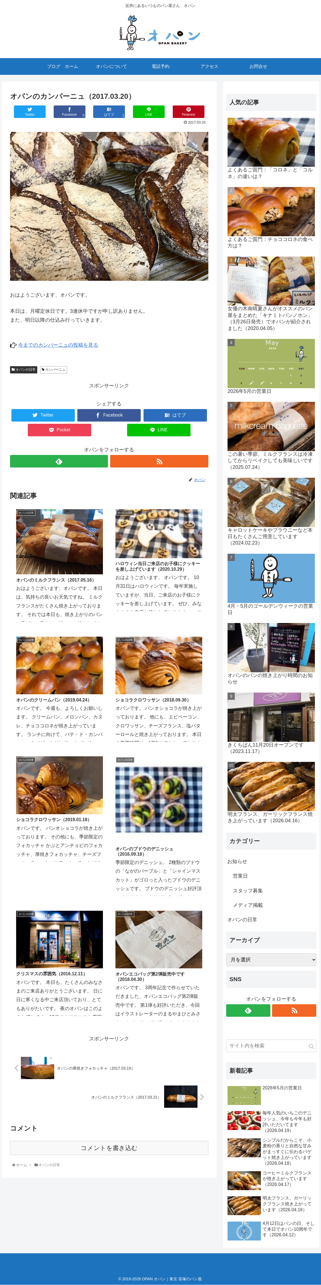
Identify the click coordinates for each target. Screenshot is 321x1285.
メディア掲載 (248, 905)
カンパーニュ (53, 369)
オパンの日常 (24, 369)
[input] (271, 1046)
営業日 (240, 876)
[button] (311, 1046)
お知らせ (237, 861)
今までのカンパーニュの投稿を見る (58, 345)
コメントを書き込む (109, 841)
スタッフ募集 (248, 890)
